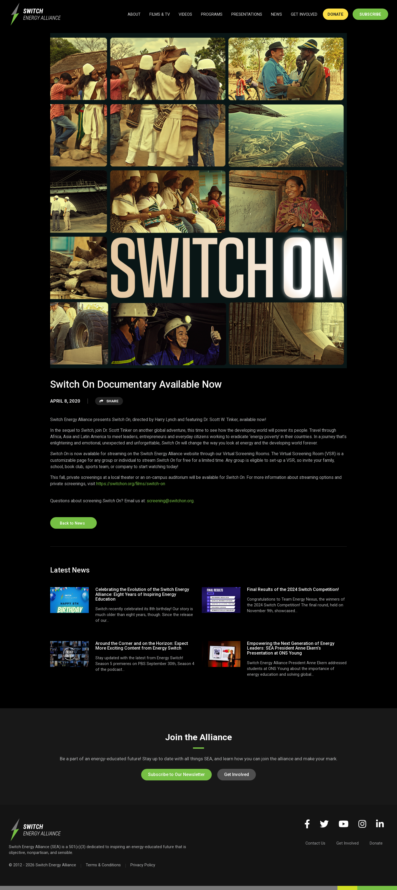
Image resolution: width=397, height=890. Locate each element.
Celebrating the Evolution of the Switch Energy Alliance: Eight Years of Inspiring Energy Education (142, 594)
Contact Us (315, 843)
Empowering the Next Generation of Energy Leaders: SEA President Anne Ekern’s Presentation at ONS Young (290, 648)
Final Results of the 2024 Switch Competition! (293, 589)
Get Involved (236, 774)
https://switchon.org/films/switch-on (130, 483)
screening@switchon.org (170, 500)
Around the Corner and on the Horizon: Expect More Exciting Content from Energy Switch (141, 646)
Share (109, 401)
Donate (376, 843)
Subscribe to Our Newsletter (176, 774)
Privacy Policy (142, 865)
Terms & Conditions (103, 865)
